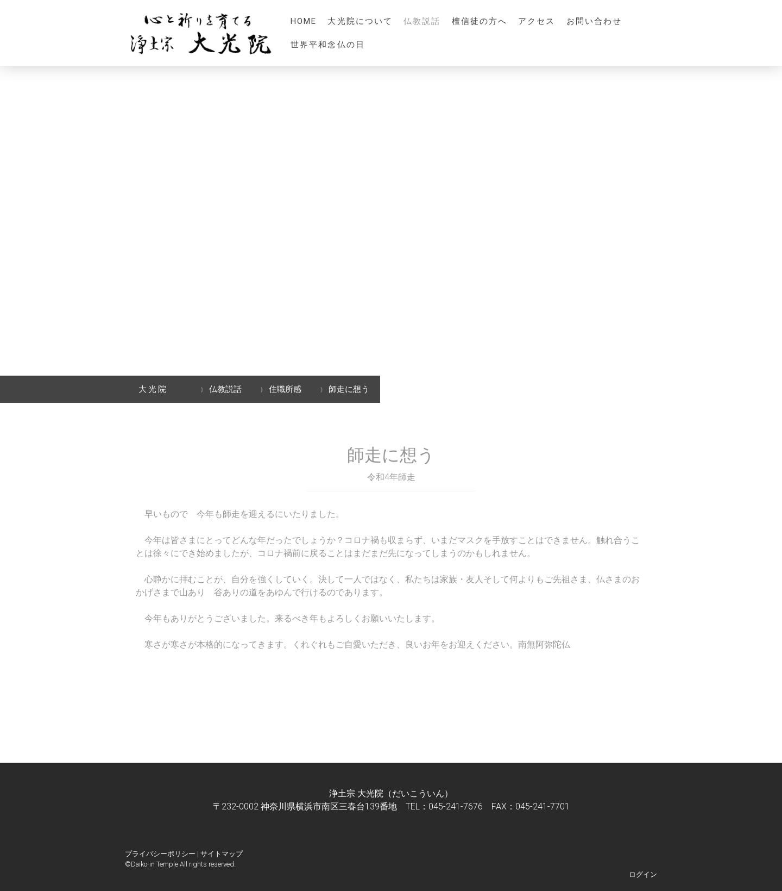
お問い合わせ (594, 21)
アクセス (536, 21)
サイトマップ (221, 854)
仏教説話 (421, 21)
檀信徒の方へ (480, 21)
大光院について (360, 21)
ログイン (643, 874)
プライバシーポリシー (160, 854)
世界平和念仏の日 (328, 44)
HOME (304, 21)
